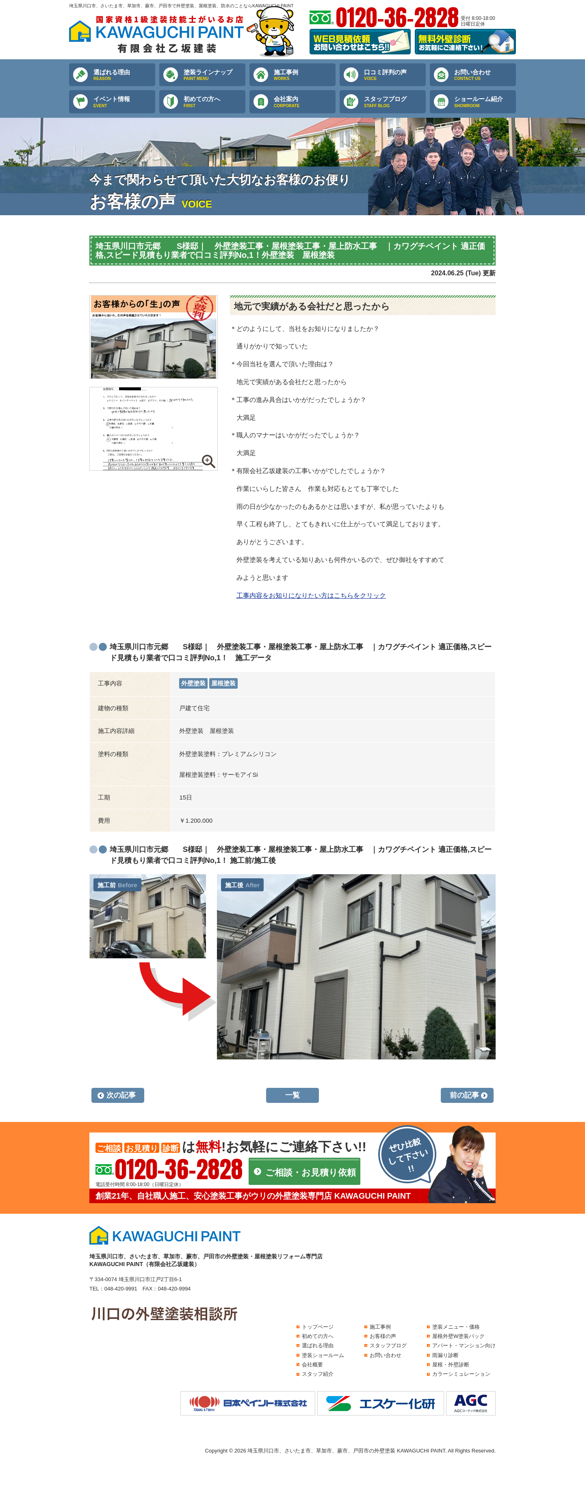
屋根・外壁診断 (450, 1365)
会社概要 (312, 1365)
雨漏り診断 (445, 1355)
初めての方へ (214, 101)
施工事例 (305, 75)
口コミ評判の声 (395, 75)
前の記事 (464, 1095)
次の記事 (121, 1095)
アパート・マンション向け (464, 1345)
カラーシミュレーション (461, 1374)
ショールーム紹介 (485, 101)
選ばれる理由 (124, 75)
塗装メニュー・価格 (456, 1327)
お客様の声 (383, 1336)
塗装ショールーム (323, 1355)
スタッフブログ (395, 101)
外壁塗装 (193, 683)
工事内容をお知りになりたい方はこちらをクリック (311, 595)
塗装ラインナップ (214, 75)
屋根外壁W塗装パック (458, 1336)
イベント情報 (124, 101)
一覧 (292, 1095)
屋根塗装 (223, 683)
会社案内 (305, 101)
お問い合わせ (485, 75)
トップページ (318, 1327)
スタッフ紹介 (318, 1374)
